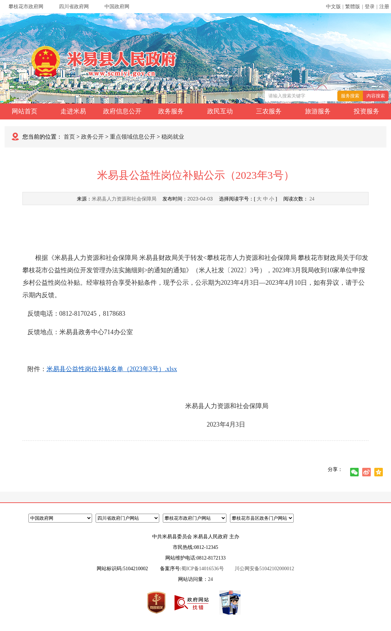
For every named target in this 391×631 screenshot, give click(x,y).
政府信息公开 (122, 111)
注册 (384, 6)
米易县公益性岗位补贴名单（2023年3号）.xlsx (112, 369)
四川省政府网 (74, 6)
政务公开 (92, 137)
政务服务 (171, 111)
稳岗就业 (172, 137)
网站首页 (24, 111)
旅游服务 (318, 111)
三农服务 (269, 111)
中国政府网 (117, 6)
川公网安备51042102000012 (264, 568)
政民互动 (220, 111)
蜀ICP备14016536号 (202, 568)
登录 (370, 6)
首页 (69, 137)
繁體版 (352, 6)
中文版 (333, 6)
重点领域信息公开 (132, 137)
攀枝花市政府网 (26, 6)
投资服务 (366, 111)
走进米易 (73, 111)
